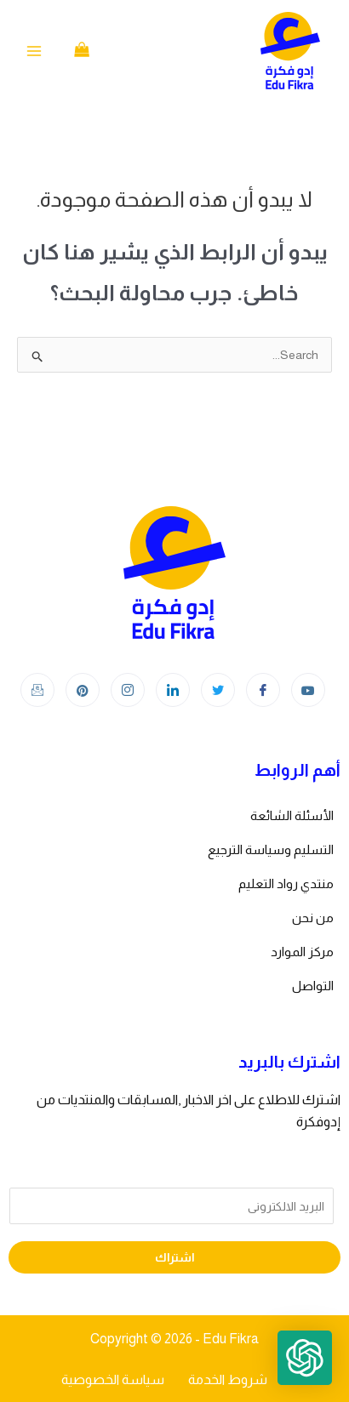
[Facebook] (263, 690)
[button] (304, 1358)
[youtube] (308, 690)
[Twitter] (218, 690)
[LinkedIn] (173, 690)
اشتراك (175, 1257)
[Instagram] (128, 690)
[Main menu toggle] (34, 51)
